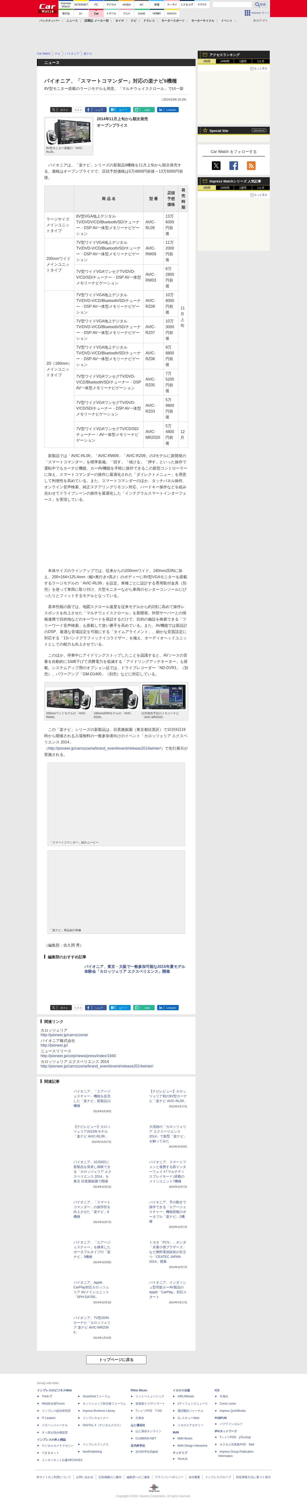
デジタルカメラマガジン (58, 1445)
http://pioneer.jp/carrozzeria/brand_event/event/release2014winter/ (104, 748)
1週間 (243, 61)
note (147, 109)
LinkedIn (171, 109)
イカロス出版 (181, 1390)
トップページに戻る (116, 1360)
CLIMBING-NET (145, 1438)
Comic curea (228, 1403)
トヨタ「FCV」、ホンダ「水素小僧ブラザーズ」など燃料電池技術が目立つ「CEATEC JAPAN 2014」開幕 (167, 1251)
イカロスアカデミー (190, 1425)
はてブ (123, 109)
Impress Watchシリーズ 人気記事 (235, 181)
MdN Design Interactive (193, 1445)
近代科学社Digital (146, 1451)
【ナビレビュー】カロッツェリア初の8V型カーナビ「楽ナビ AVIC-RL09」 (168, 1096)
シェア (99, 109)
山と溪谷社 (138, 1425)
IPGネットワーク (226, 1431)
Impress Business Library (99, 1410)
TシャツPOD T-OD (148, 1410)
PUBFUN (221, 1418)
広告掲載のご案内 (110, 1477)
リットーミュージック (149, 1396)
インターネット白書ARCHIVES (62, 1460)
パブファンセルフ (231, 1424)
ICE (217, 1390)
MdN (176, 1432)
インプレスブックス (96, 1444)
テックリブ (180, 1453)
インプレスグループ (218, 1477)
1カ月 (261, 61)
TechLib (182, 1459)
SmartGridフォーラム (96, 1396)
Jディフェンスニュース (193, 1403)
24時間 (224, 61)
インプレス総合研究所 (56, 1410)
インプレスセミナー (96, 1418)
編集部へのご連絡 (138, 1477)
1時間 (207, 61)
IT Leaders (48, 1418)
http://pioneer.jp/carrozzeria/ (64, 1035)
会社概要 (194, 1477)
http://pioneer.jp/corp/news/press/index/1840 (78, 1056)
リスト (78, 109)
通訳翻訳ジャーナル (190, 1410)
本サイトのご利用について (54, 1477)
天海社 (224, 1396)
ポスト (64, 109)
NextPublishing (92, 1451)
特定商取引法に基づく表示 (253, 1477)
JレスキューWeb (188, 1418)
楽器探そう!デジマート (150, 1403)
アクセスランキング (224, 55)
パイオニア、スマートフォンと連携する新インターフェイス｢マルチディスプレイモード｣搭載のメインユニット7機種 (167, 1171)
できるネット (50, 1453)
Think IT (47, 1396)
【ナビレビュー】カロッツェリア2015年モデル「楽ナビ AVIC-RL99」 (92, 1131)
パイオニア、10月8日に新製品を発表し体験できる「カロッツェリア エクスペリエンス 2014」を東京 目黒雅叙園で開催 (92, 1171)
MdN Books (185, 1438)
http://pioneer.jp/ (54, 1045)
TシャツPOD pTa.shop (235, 1437)
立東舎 (139, 1418)
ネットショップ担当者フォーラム (104, 1403)
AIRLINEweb (186, 1396)
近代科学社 (138, 1445)
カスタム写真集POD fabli (237, 1444)
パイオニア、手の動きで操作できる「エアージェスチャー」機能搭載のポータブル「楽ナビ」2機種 (167, 1211)
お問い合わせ (84, 1477)
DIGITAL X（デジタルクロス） (102, 1425)
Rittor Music (139, 1390)
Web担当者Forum (53, 1403)
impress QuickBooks (233, 1410)
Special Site (218, 131)
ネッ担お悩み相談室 (55, 1432)
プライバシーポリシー (169, 1477)
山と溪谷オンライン (148, 1431)
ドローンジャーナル (55, 1425)
